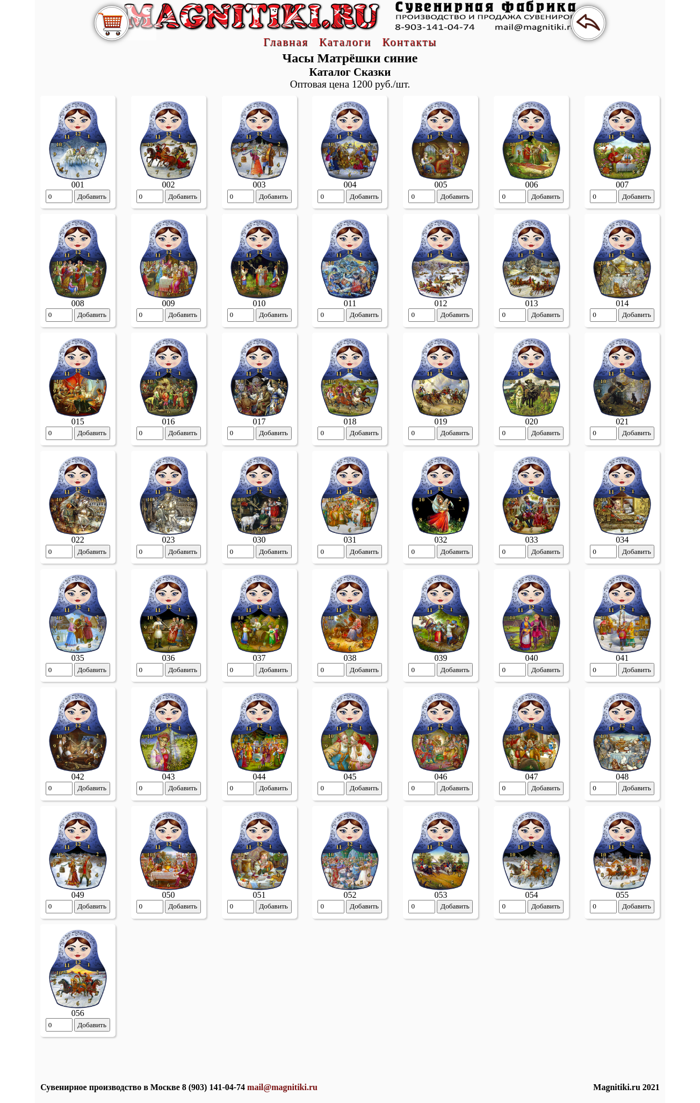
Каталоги (345, 41)
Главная (285, 41)
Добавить (91, 196)
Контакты (409, 41)
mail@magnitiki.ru (282, 1087)
